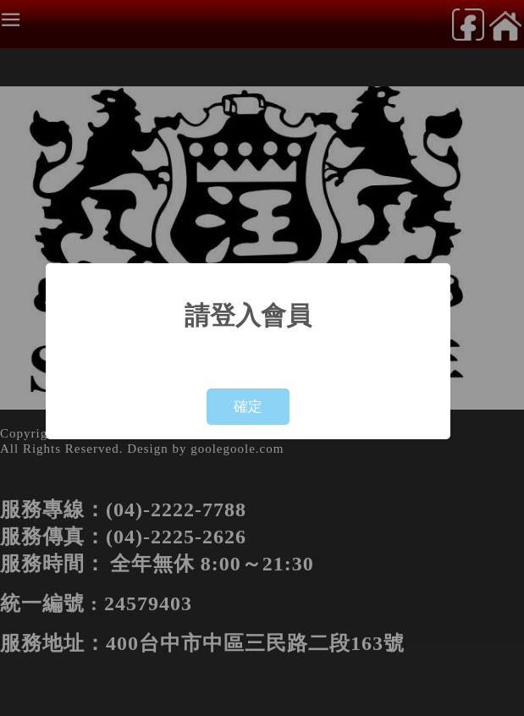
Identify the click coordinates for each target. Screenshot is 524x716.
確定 (248, 407)
